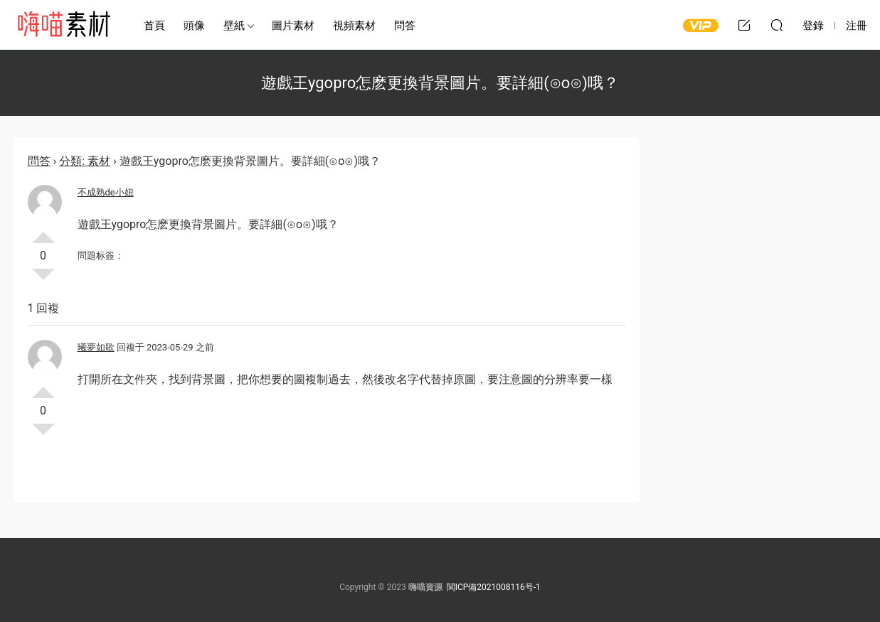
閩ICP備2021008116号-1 (494, 587)
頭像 (194, 25)
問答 (404, 25)
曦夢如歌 (96, 347)
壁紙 (234, 25)
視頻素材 (354, 25)
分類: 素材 (84, 161)
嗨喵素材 (63, 25)
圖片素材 (293, 25)
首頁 (154, 25)
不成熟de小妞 (106, 192)
